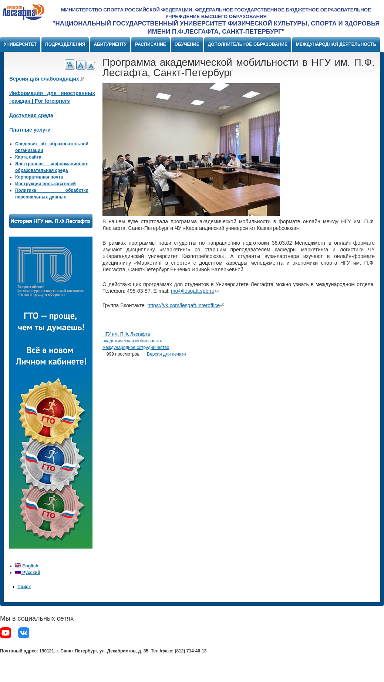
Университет (20, 44)
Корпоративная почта (39, 177)
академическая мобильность (132, 340)
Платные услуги (30, 130)
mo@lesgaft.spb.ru (195, 291)
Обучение (187, 44)
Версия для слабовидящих (46, 79)
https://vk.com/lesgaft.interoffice (186, 305)
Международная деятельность (336, 44)
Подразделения (65, 44)
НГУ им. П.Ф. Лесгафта (126, 334)
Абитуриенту (110, 44)
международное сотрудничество (135, 347)
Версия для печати (166, 354)
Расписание (150, 44)
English (26, 566)
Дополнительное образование (247, 44)
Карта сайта (28, 157)
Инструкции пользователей (45, 183)
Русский (27, 572)
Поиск (24, 586)
